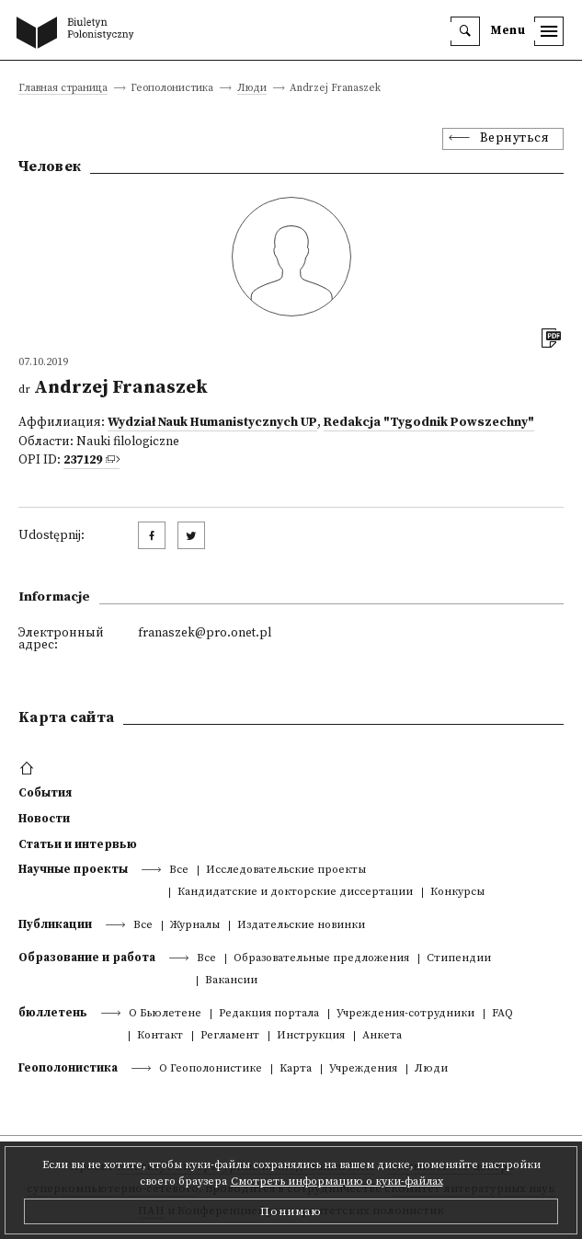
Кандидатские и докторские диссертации (295, 893)
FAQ (502, 1014)
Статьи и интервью (77, 844)
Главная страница (63, 89)
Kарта (296, 1069)
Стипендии (459, 959)
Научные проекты (73, 869)
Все (178, 871)
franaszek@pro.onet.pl (204, 633)
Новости (44, 818)
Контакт (160, 1036)
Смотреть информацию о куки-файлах (337, 1181)
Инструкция (311, 1036)
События (45, 793)
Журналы (195, 926)
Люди (252, 89)
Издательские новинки (301, 926)
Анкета (382, 1036)
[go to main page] (79, 34)
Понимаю (291, 1211)
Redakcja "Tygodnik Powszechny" (429, 422)
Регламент (229, 1036)
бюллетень (52, 1012)
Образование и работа (86, 957)
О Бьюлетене (165, 1014)
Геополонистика (68, 1068)
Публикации (55, 924)
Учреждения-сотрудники (405, 1014)
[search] (465, 31)
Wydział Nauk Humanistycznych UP (212, 422)
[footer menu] (29, 769)
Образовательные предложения (321, 959)
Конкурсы (457, 893)
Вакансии (231, 981)
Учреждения (363, 1069)
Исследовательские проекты (286, 871)
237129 (82, 460)
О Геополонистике (210, 1069)
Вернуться (515, 138)
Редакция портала (269, 1014)
